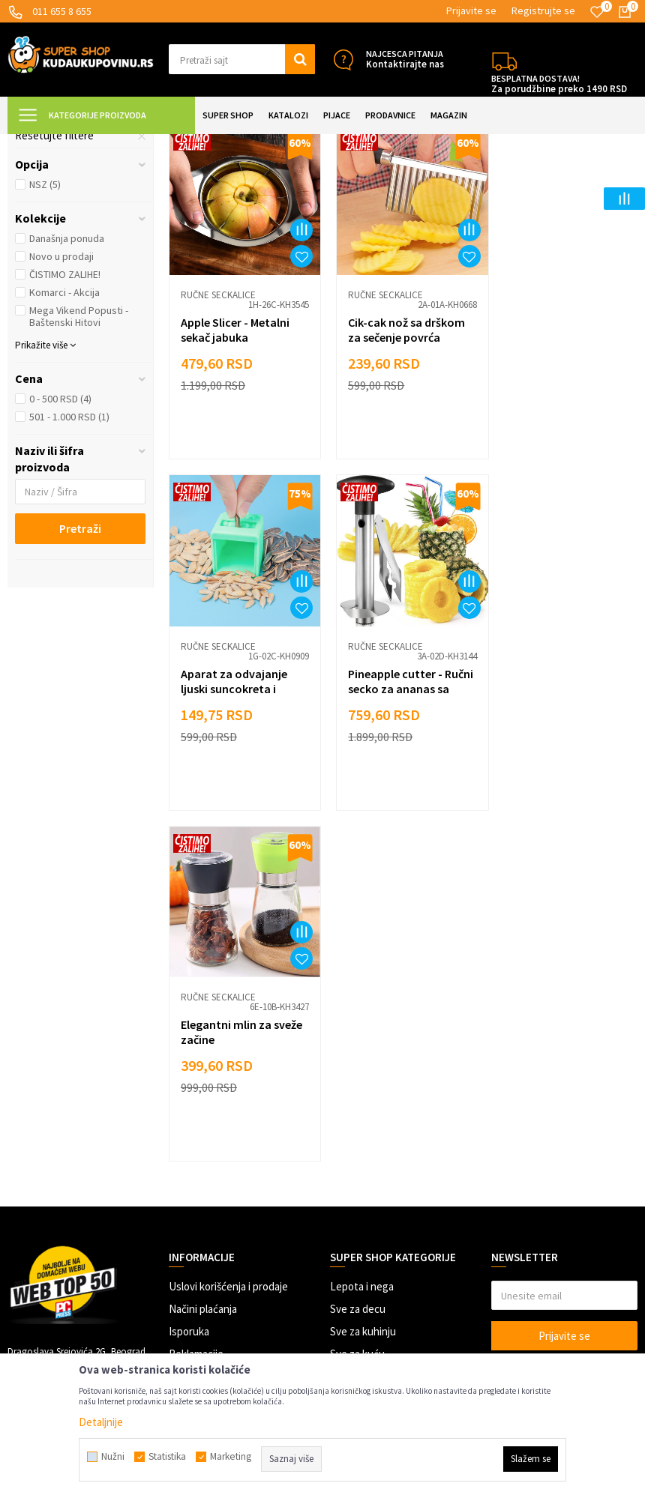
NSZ (45, 318)
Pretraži (80, 662)
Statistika (167, 1457)
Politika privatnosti (212, 1147)
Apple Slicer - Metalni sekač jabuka (235, 458)
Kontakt (188, 1237)
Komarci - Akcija (64, 426)
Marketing (192, 1215)
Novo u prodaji (61, 390)
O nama (186, 1260)
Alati (340, 1147)
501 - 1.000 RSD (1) (69, 551)
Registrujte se (543, 10)
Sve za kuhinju (363, 1102)
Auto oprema (360, 1170)
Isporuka (189, 1102)
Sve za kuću (357, 1125)
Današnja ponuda (66, 372)
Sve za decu (358, 1080)
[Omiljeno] (597, 12)
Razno (344, 1215)
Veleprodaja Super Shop (224, 1170)
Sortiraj (552, 181)
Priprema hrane (255, 143)
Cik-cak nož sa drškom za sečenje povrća (400, 458)
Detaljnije (101, 1422)
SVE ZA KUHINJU (179, 143)
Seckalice (316, 143)
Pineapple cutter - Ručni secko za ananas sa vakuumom (239, 810)
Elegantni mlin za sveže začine (403, 803)
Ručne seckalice (61, 236)
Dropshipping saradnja (221, 1192)
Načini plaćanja (203, 1080)
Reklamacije (196, 1125)
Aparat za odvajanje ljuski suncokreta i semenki (556, 465)
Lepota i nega (362, 1057)
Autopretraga (488, 181)
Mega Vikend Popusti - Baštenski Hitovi (78, 450)
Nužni (112, 1457)
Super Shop (111, 143)
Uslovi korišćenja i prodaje (228, 1057)
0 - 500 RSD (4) (60, 533)
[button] (242, 59)
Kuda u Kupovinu (42, 143)
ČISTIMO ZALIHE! (64, 408)
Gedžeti (348, 1192)
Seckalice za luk (62, 218)
